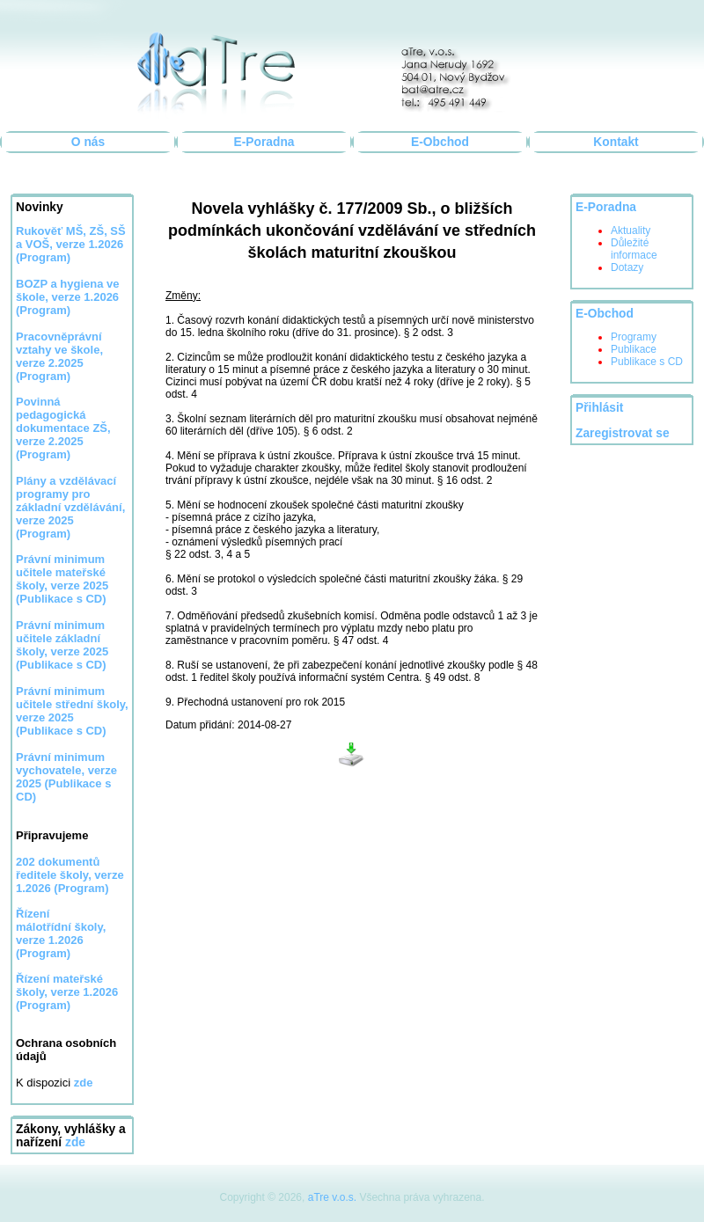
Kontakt (615, 142)
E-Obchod (440, 142)
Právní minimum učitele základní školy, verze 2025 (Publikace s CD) (62, 644)
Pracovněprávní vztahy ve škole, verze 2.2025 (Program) (59, 356)
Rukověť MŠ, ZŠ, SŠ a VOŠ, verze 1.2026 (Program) (71, 244)
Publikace (633, 349)
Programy (633, 337)
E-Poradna (264, 142)
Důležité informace (634, 249)
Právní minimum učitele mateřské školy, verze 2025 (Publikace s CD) (62, 578)
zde (75, 1142)
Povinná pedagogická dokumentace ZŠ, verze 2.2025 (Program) (63, 428)
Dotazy (627, 267)
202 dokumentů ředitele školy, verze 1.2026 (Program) (70, 875)
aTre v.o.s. (332, 1197)
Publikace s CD (647, 361)
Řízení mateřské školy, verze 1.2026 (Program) (67, 992)
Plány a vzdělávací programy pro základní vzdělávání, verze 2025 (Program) (70, 507)
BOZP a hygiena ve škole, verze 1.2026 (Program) (68, 297)
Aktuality (630, 230)
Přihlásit (599, 407)
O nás (88, 142)
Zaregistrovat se (623, 433)
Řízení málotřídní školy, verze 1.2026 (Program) (61, 933)
